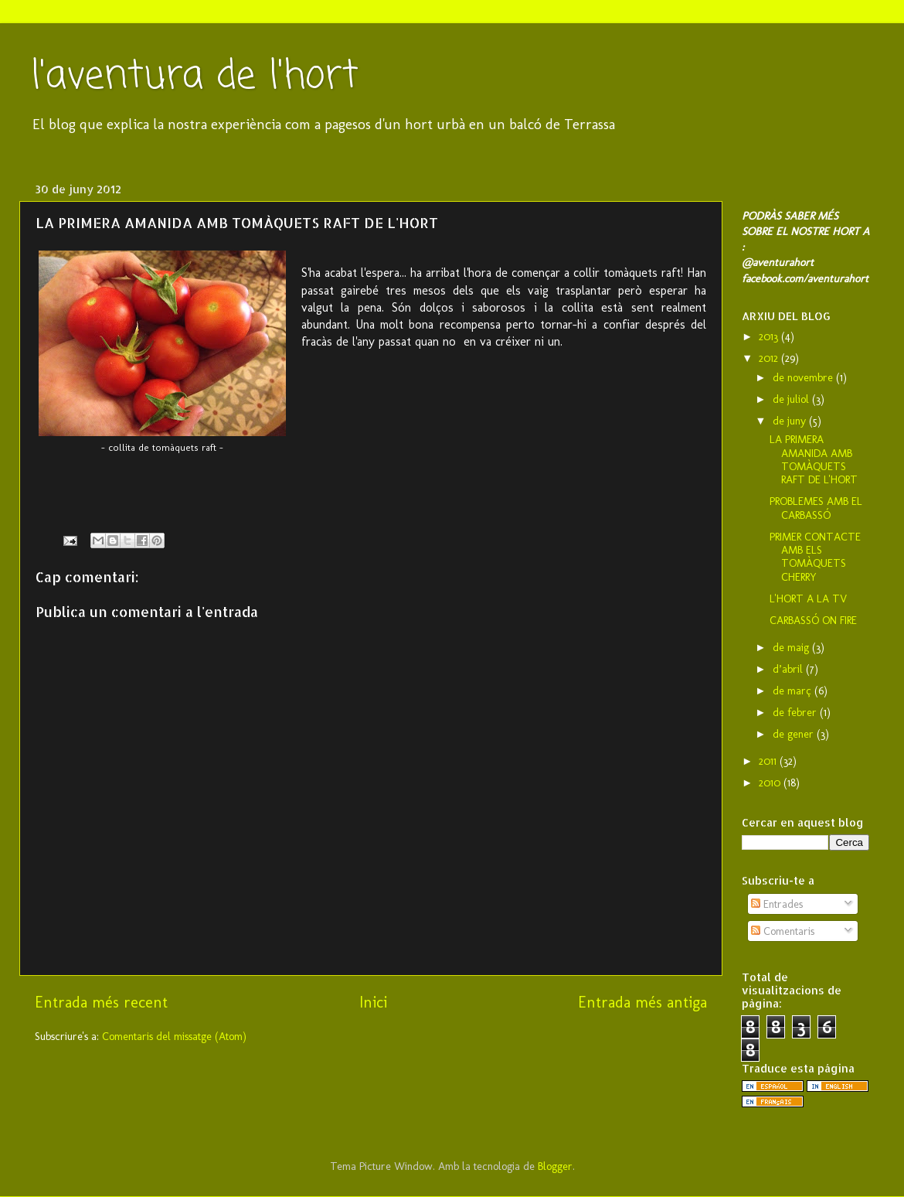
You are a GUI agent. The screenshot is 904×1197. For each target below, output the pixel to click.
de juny (791, 421)
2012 (770, 358)
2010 (771, 782)
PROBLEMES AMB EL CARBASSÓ (816, 507)
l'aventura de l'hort (195, 77)
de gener (795, 734)
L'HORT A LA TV (808, 598)
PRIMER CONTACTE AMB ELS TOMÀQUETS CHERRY (815, 557)
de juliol (792, 399)
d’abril (789, 669)
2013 (770, 336)
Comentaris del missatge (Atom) (174, 1036)
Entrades (777, 904)
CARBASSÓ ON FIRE (813, 620)
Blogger (555, 1166)
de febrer (796, 712)
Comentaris (782, 931)
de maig (792, 647)
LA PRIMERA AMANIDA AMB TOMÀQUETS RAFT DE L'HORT (814, 459)
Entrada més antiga (642, 1002)
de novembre (804, 377)
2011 (769, 761)
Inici (373, 1002)
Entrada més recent (101, 1002)
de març (793, 690)
